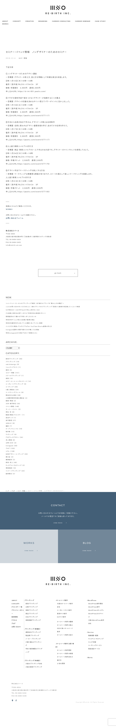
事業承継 (9, 469)
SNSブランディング (32, 637)
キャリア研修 (92, 662)
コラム (8, 452)
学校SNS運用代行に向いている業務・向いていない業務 (24, 324)
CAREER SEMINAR (82, 21)
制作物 (8, 432)
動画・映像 (9, 401)
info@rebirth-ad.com (14, 245)
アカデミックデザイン (12, 438)
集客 (7, 371)
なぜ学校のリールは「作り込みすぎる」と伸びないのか (23, 311)
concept (15, 624)
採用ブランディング (12, 360)
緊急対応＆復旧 (11, 396)
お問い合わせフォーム (14, 218)
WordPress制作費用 (95, 624)
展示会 (8, 458)
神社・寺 (8, 413)
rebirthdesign (11, 365)
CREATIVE (29, 21)
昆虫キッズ (9, 418)
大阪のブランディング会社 (34, 684)
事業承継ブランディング (33, 641)
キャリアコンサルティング (13, 466)
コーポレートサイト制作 (64, 631)
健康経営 (9, 460)
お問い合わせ (16, 647)
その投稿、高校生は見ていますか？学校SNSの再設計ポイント (26, 314)
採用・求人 (9, 463)
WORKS (5, 24)
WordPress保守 (94, 627)
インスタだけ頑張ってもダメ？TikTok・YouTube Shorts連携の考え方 (29, 327)
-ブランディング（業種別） (32, 649)
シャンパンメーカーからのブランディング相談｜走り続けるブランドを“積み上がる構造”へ (35, 304)
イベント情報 (10, 407)
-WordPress (91, 621)
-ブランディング (29, 621)
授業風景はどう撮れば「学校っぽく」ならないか (21, 317)
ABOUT (5, 21)
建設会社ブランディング (33, 653)
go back (65, 273)
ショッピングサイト (11, 368)
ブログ (8, 449)
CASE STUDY (100, 21)
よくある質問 (61, 684)
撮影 (7, 427)
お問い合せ (9, 444)
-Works (90, 678)
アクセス (14, 641)
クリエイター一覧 (17, 627)
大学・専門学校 (11, 404)
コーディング (10, 388)
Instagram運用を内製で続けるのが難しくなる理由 (22, 330)
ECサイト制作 (61, 637)
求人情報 (9, 441)
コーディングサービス (95, 666)
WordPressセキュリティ (96, 631)
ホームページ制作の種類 (65, 642)
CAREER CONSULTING (61, 21)
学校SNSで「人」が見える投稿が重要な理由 (20, 320)
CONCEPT (17, 21)
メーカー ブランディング (33, 659)
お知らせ (9, 424)
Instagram (9, 446)
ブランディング (10, 362)
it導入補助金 (10, 390)
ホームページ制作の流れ (65, 655)
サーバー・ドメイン (12, 410)
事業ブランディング (32, 631)
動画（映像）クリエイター (14, 416)
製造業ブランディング (32, 656)
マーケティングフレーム (13, 393)
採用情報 (15, 637)
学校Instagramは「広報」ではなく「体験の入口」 (21, 334)
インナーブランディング (13, 472)
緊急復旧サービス (94, 669)
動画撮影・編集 (93, 656)
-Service (90, 653)
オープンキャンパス (12, 429)
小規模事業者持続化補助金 (15, 399)
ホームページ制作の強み (65, 645)
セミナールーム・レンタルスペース (16, 382)
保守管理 (9, 421)
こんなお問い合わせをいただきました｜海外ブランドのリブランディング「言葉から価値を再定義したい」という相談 (43, 307)
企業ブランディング (32, 627)
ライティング (9, 435)
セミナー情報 (23, 58)
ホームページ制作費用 (64, 671)
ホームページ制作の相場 (65, 674)
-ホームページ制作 (62, 621)
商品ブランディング (32, 634)
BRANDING (43, 21)
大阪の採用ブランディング (34, 687)
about (14, 621)
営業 (7, 379)
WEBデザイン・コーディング (15, 455)
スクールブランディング (13, 376)
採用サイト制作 (62, 634)
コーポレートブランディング (14, 385)
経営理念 (9, 474)
